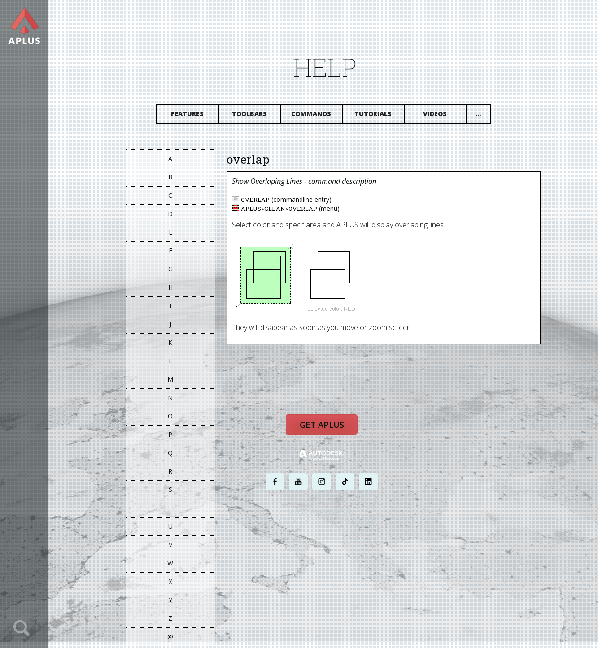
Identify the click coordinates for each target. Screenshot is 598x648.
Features (195, 115)
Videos (442, 115)
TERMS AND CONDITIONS (359, 542)
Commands (319, 115)
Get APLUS (326, 428)
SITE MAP (401, 542)
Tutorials (380, 115)
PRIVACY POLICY (310, 542)
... (485, 115)
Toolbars (256, 115)
